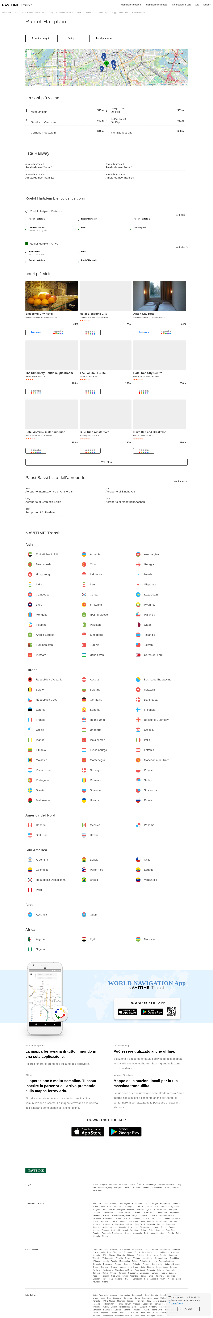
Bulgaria (143, 1215)
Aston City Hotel (144, 313)
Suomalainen (157, 1187)
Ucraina (155, 1227)
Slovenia (122, 1227)
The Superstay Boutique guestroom (49, 373)
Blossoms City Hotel (39, 313)
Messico (96, 1230)
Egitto (178, 1233)
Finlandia (136, 1218)
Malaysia (121, 1209)
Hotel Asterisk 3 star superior (45, 432)
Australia (154, 1233)
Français (118, 1187)
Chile (151, 1230)
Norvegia (151, 1224)
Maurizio (96, 1236)
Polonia (160, 1224)
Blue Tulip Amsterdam (94, 432)
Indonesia (176, 1204)
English (103, 1184)
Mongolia (96, 1209)
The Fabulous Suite (93, 373)
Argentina (134, 1230)
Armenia (113, 1204)
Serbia (105, 1227)
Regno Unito (156, 1218)
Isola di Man (133, 1221)
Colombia (159, 1230)
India (103, 1207)
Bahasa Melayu (149, 1184)
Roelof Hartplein (45, 21)
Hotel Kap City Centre (147, 373)
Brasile (128, 1233)
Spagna (127, 1218)
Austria (106, 1215)
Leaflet (149, 85)
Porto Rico (170, 1230)
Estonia (118, 1218)
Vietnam (136, 1212)
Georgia (154, 1204)
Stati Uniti (115, 1230)
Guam (163, 1233)
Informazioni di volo (181, 5)
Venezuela (137, 1233)
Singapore (173, 1209)
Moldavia (96, 1224)
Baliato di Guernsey (172, 1218)
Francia (146, 1218)
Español (136, 1187)
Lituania (150, 1221)
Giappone (117, 1207)
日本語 (95, 1184)
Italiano (146, 1187)
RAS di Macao (109, 1209)
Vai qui (72, 38)
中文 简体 (123, 1184)
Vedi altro (182, 215)
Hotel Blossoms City (93, 313)
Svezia (113, 1227)
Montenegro (108, 1224)
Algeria (171, 1233)
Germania (96, 1218)
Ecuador (96, 1233)
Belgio (134, 1215)
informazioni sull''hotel (157, 5)
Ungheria (104, 1221)
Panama (105, 1230)
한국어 (132, 1184)
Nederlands (97, 1190)
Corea (137, 1207)
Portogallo (170, 1224)
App (197, 5)
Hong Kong (165, 1204)
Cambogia (128, 1207)
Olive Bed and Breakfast (149, 432)
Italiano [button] (207, 5)
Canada (172, 1227)
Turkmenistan (108, 1212)
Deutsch (127, 1187)
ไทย (139, 1184)
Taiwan (128, 1212)
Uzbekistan (147, 1212)
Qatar (149, 1209)
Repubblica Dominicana (112, 1233)
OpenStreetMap (161, 85)
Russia (164, 1227)
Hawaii (125, 1230)
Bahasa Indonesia (166, 1184)
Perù (146, 1233)
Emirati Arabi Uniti (100, 1204)
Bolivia (143, 1230)
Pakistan (140, 1209)
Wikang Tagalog (105, 1187)
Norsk (167, 1187)
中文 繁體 (113, 1184)
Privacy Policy (175, 1303)
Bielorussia (144, 1227)
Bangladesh (137, 1204)
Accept (188, 1309)
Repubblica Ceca (166, 1215)
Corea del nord (161, 1212)
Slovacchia (133, 1227)
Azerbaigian (125, 1204)
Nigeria (105, 1236)
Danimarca (108, 1218)
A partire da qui (40, 38)
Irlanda (123, 1221)
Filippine (130, 1209)
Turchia (119, 1212)
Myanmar (175, 1207)
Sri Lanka (164, 1207)
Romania (96, 1227)
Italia (143, 1221)
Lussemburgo (162, 1221)
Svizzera (153, 1215)
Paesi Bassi (140, 1224)
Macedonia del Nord (123, 1224)
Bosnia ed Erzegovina (120, 1215)
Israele (95, 1207)
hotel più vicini (104, 38)
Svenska (176, 1187)
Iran (109, 1207)
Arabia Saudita (160, 1209)
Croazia (114, 1221)
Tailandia (96, 1212)
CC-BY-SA (183, 85)
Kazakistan (147, 1207)
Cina (147, 1204)
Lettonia (173, 1221)
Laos (156, 1207)
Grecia (95, 1221)
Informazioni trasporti (130, 5)
